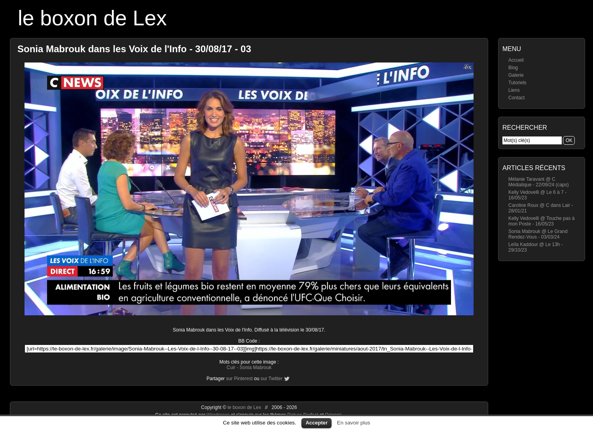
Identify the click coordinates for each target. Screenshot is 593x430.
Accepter (316, 423)
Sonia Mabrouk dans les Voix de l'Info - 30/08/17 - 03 (134, 49)
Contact (516, 97)
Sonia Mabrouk (255, 367)
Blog (513, 67)
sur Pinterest (239, 378)
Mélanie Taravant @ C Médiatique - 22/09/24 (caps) (538, 182)
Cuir (231, 367)
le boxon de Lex (92, 18)
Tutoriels (517, 82)
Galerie (516, 75)
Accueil (516, 60)
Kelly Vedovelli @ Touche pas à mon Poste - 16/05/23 (541, 221)
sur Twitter (271, 378)
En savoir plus (353, 423)
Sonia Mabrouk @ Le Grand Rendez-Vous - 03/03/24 (538, 234)
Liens (514, 90)
